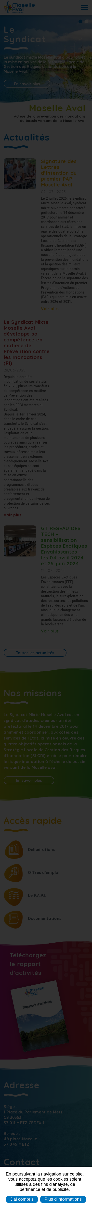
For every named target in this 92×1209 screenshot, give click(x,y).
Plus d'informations (63, 1199)
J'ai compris (21, 1199)
